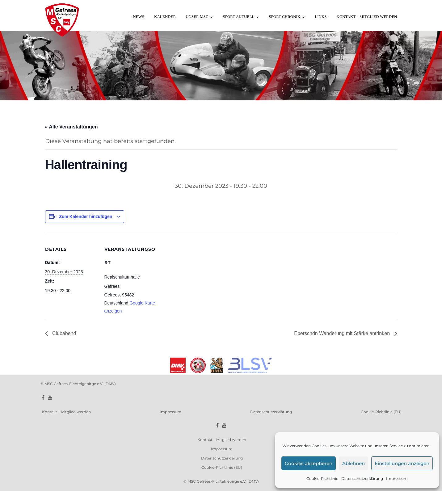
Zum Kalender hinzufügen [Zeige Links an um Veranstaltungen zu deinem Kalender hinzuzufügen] (85, 216)
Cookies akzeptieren (308, 463)
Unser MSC (197, 16)
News (138, 16)
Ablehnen (353, 463)
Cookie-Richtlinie (322, 478)
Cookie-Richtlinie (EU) (381, 411)
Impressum (397, 478)
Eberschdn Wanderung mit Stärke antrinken (342, 333)
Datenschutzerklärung (362, 478)
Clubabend (63, 333)
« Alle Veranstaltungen (71, 126)
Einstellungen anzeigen (402, 463)
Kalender (165, 16)
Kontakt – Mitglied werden (367, 16)
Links (320, 16)
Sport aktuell (238, 16)
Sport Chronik (284, 16)
